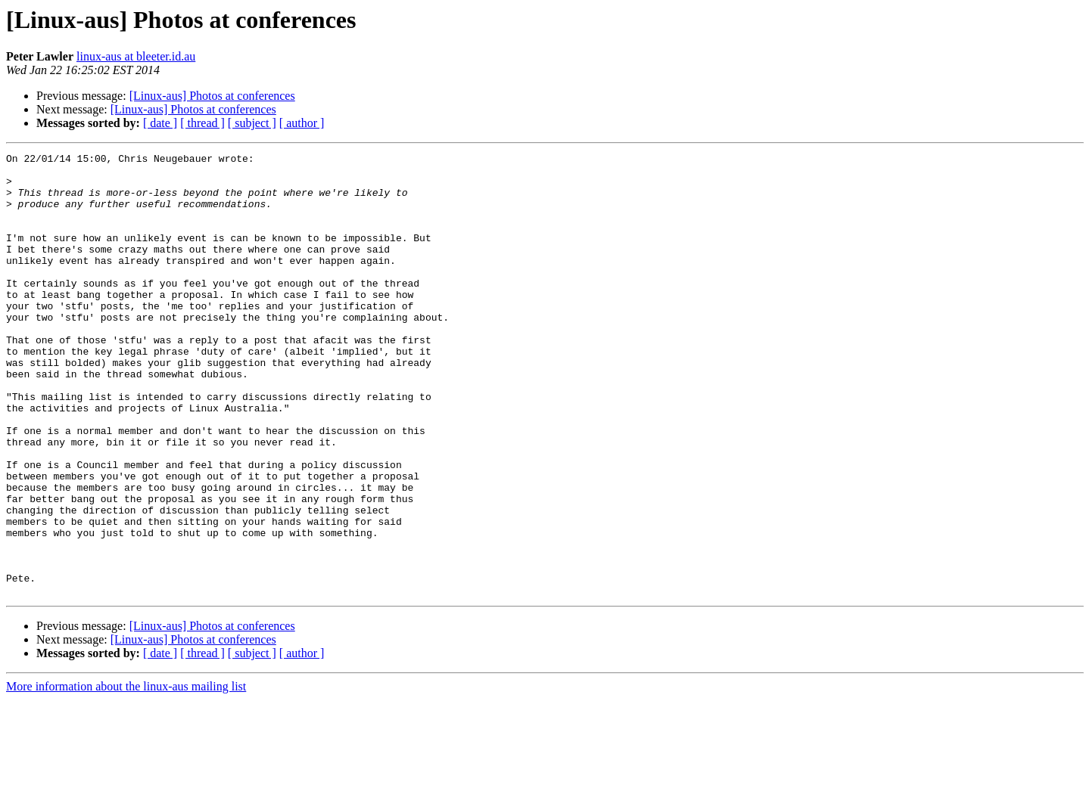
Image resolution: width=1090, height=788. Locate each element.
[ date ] (160, 122)
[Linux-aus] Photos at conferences (212, 95)
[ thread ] (202, 122)
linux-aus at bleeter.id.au (135, 56)
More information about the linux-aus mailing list (126, 774)
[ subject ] (252, 122)
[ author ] (302, 122)
